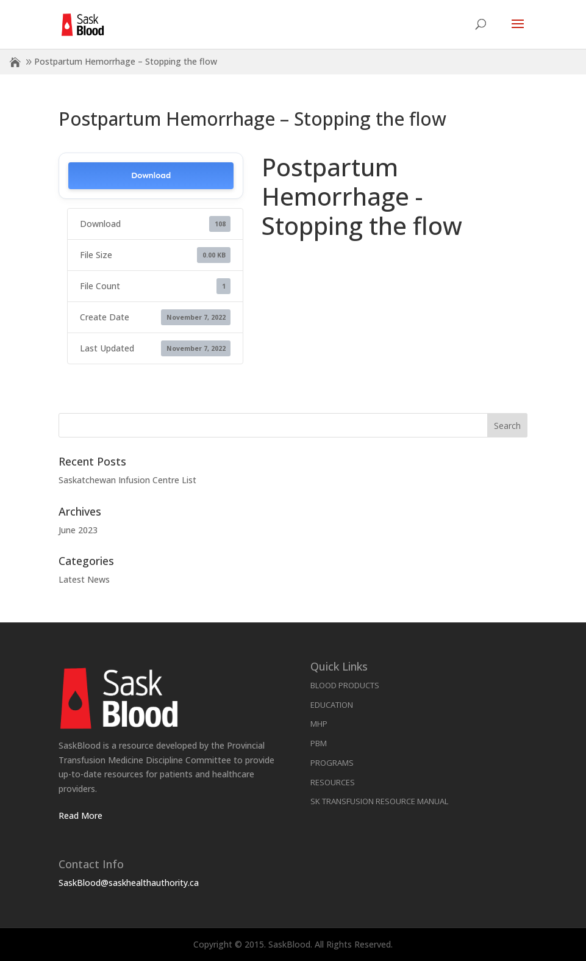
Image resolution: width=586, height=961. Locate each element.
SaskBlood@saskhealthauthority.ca (129, 882)
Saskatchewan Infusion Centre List (127, 480)
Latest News (84, 579)
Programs (332, 762)
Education (331, 704)
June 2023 (78, 530)
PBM (318, 743)
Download (151, 175)
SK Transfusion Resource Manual (379, 801)
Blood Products (344, 685)
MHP (318, 723)
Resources (332, 782)
